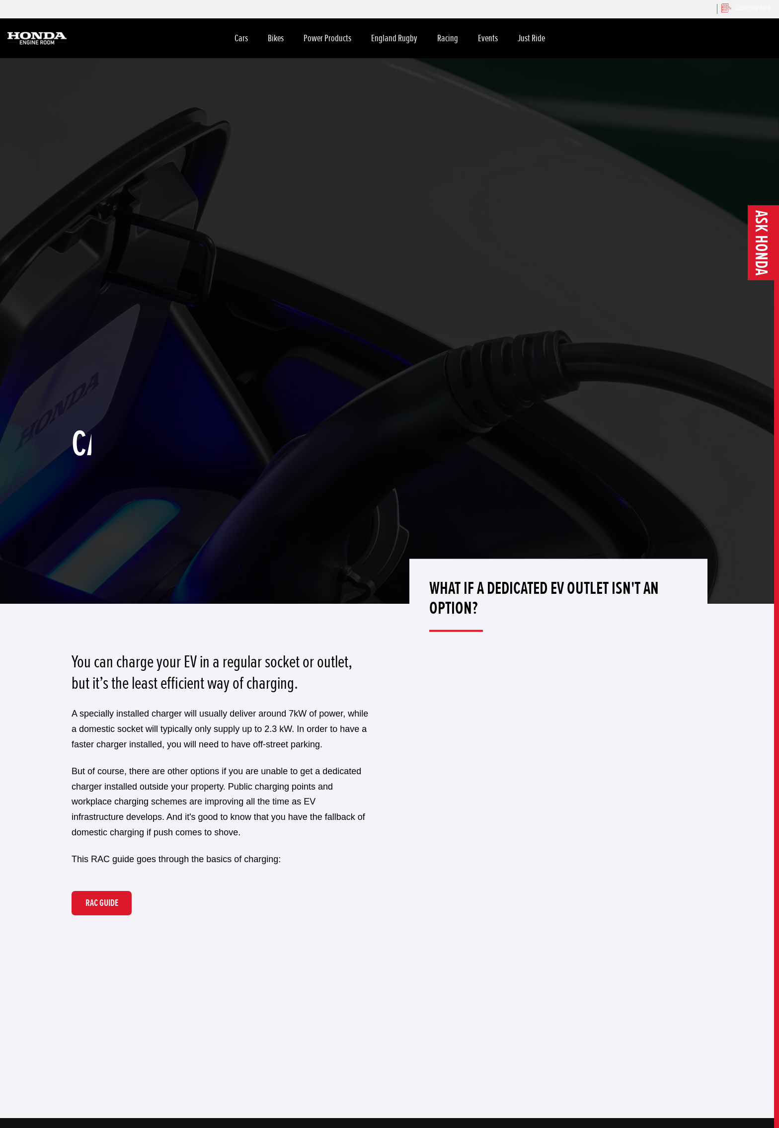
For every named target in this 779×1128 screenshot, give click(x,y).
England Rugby (394, 38)
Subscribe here (746, 8)
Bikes (276, 38)
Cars (241, 38)
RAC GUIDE (101, 903)
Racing (447, 38)
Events (488, 38)
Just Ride (531, 38)
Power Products (327, 38)
